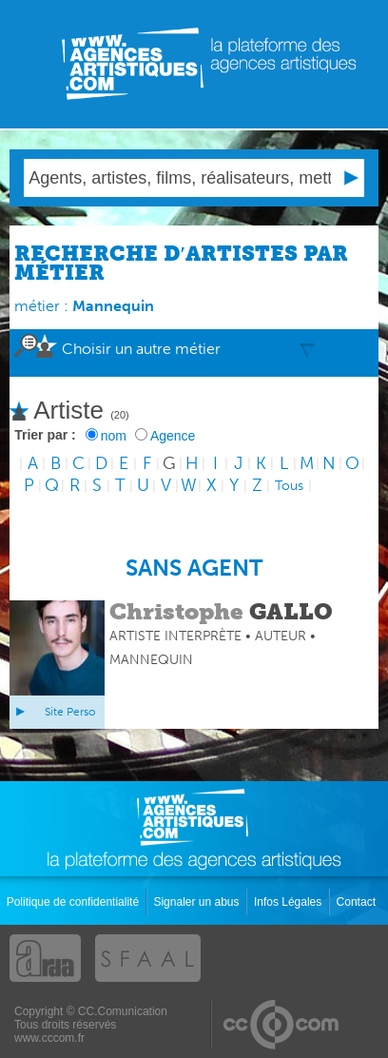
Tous (289, 486)
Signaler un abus (197, 902)
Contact (358, 902)
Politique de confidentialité (75, 902)
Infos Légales (289, 902)
